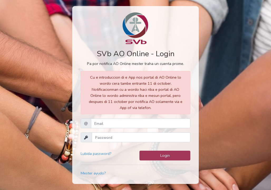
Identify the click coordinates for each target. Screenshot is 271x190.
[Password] (141, 137)
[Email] (140, 123)
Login (165, 155)
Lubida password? (96, 153)
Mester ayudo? (93, 173)
